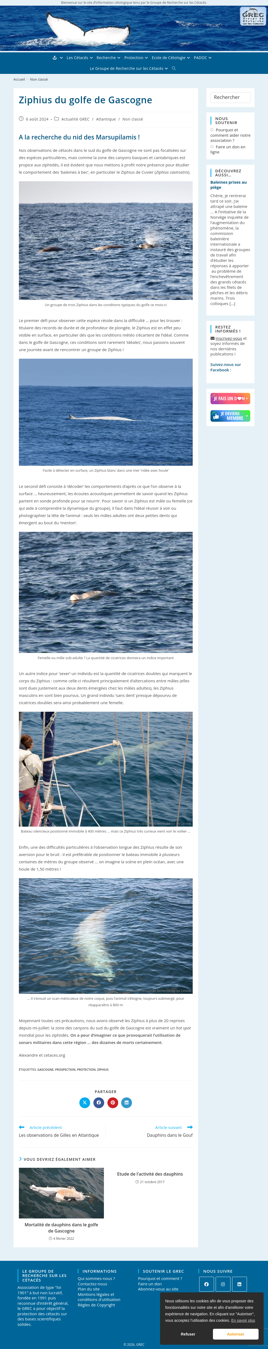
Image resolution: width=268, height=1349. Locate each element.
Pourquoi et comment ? (160, 1278)
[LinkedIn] (239, 1284)
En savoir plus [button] (243, 1320)
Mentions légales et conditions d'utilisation (99, 1297)
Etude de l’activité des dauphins (150, 1174)
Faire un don (150, 1283)
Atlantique (106, 119)
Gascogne (46, 1069)
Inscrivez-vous (229, 338)
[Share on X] (84, 1102)
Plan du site (89, 1289)
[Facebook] (206, 1284)
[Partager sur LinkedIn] (126, 1102)
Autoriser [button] (235, 1334)
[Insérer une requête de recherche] (231, 97)
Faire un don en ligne (228, 149)
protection (86, 1069)
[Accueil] (19, 79)
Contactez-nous (92, 1283)
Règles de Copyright (96, 1304)
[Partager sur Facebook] (98, 1102)
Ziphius (102, 1069)
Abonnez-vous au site (158, 1289)
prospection (65, 1069)
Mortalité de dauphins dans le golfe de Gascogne (61, 1228)
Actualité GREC (76, 119)
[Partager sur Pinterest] (112, 1102)
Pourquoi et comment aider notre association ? (231, 135)
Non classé (39, 79)
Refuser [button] (188, 1334)
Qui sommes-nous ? (96, 1278)
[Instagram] (223, 1284)
